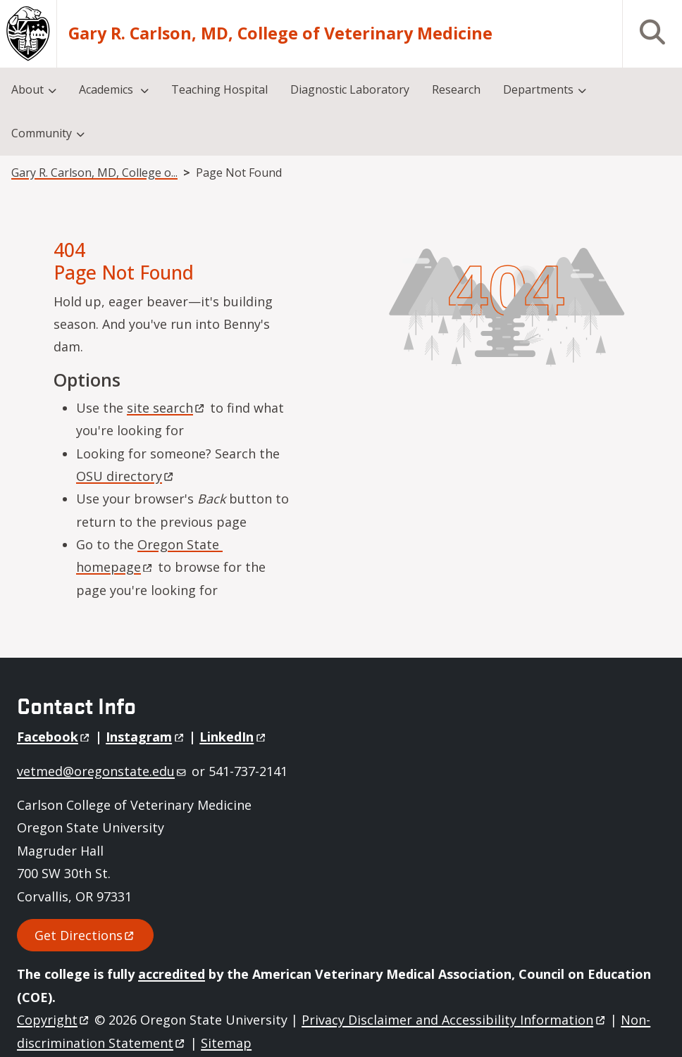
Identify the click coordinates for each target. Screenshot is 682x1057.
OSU (125, 476)
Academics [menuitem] (107, 89)
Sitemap (226, 1042)
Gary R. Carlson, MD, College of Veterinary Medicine (280, 33)
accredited (171, 973)
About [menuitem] (27, 89)
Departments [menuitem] (538, 89)
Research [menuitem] (456, 89)
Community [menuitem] (41, 133)
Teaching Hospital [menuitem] (219, 89)
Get (85, 935)
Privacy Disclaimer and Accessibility (454, 1019)
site (166, 407)
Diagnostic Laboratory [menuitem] (349, 89)
